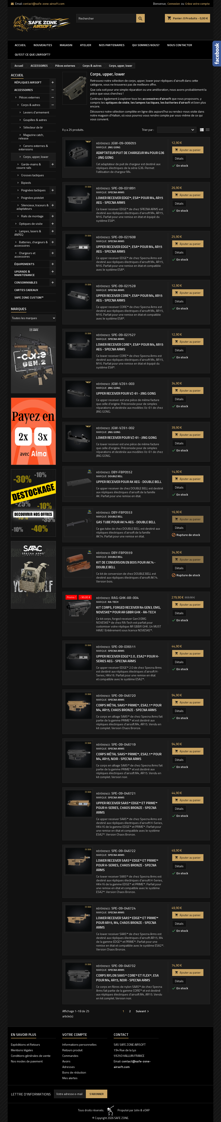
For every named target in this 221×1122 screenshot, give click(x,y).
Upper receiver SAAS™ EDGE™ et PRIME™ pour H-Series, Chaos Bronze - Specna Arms (126, 808)
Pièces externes (29, 97)
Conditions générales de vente (31, 1055)
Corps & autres (30, 105)
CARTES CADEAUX (26, 290)
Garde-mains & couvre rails (28, 166)
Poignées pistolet (32, 197)
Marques (18, 308)
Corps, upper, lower (35, 156)
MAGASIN (66, 45)
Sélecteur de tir (33, 127)
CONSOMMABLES (25, 282)
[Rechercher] (110, 18)
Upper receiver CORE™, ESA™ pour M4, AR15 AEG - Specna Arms (129, 298)
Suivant (143, 1011)
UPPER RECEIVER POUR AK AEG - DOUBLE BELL (129, 481)
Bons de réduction (74, 1072)
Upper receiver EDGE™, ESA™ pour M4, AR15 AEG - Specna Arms (129, 249)
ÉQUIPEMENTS (24, 264)
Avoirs (66, 1061)
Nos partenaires (111, 45)
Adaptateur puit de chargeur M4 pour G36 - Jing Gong (130, 155)
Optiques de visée (31, 223)
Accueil (20, 45)
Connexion (173, 4)
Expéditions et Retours (25, 1044)
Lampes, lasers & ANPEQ (27, 233)
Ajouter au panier (188, 150)
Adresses (68, 1067)
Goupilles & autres (35, 120)
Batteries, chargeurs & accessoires (31, 244)
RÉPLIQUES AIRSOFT (28, 82)
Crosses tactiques (32, 175)
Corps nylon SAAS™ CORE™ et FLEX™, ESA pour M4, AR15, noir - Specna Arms (127, 978)
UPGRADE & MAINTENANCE (24, 273)
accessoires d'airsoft (156, 98)
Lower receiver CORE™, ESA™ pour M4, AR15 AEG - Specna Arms (129, 347)
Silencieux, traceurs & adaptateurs (32, 207)
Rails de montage (32, 216)
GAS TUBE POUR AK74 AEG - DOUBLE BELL (126, 522)
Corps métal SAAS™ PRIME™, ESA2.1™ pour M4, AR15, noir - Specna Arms (128, 756)
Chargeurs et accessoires (24, 255)
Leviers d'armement (36, 112)
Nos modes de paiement (27, 1061)
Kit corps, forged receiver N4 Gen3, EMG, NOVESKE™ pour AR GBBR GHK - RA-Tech (128, 610)
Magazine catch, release (31, 136)
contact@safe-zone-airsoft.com (43, 4)
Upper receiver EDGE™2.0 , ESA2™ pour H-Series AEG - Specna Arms (127, 659)
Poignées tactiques (33, 190)
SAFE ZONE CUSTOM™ (28, 297)
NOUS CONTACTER (179, 45)
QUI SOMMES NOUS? (146, 45)
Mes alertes (70, 1078)
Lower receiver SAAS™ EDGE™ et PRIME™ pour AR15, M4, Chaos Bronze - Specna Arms (127, 922)
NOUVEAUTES (43, 45)
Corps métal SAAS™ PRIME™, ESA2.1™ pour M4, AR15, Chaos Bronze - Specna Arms (128, 707)
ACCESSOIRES (23, 89)
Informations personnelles (79, 1044)
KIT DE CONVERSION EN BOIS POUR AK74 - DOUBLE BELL (125, 565)
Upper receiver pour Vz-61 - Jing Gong (126, 393)
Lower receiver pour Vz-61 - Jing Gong (126, 437)
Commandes (70, 1055)
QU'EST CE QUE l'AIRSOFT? (32, 54)
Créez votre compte (197, 4)
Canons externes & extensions (33, 147)
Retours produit (72, 1050)
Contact (121, 1034)
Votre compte (74, 1034)
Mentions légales (22, 1050)
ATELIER (85, 45)
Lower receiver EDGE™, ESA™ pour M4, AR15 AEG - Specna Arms (129, 200)
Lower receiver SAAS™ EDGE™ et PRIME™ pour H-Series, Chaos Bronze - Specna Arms (127, 865)
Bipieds (26, 182)
